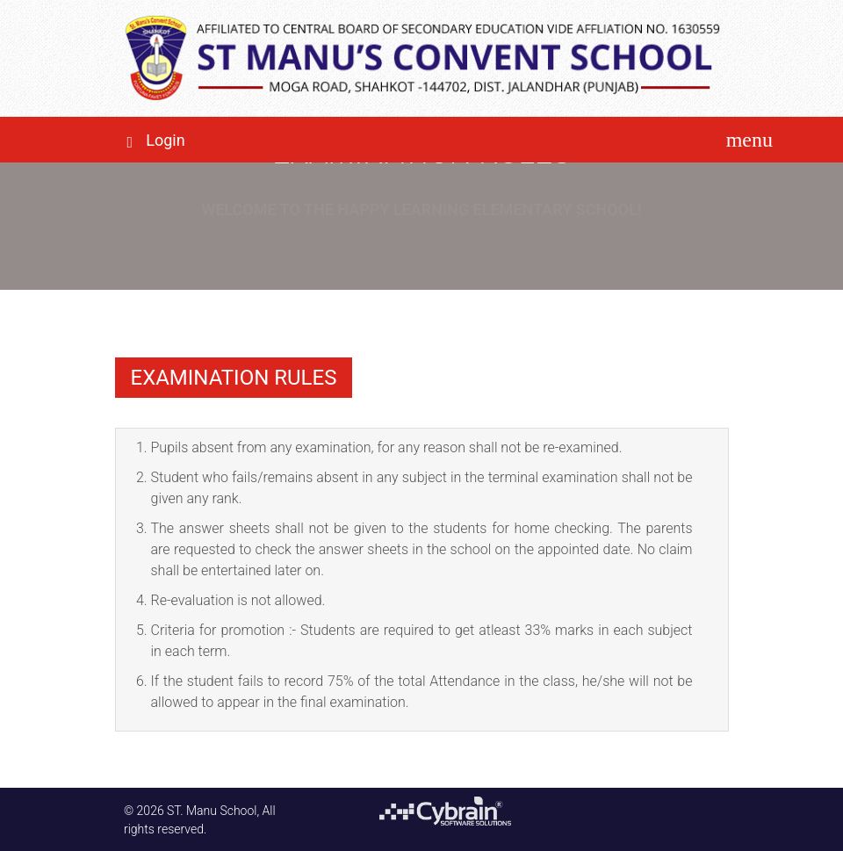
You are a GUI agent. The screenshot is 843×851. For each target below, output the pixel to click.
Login (165, 140)
